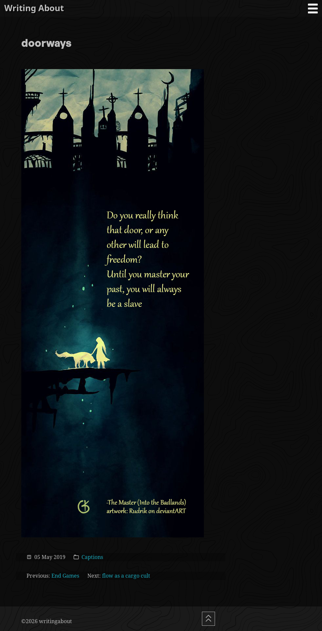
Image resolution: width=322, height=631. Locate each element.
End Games (65, 575)
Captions (92, 557)
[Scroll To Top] (208, 619)
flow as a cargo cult (126, 575)
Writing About (34, 8)
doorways (46, 43)
